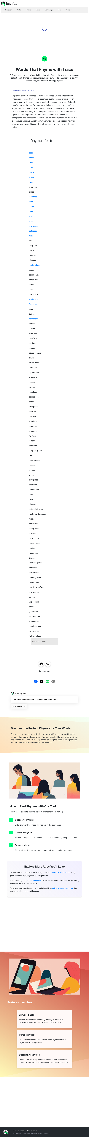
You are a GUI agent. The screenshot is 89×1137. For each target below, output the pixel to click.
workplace (33, 299)
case (31, 153)
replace (32, 236)
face (31, 162)
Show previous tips (19, 706)
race (31, 182)
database (33, 231)
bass (31, 211)
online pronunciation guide (62, 888)
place (31, 172)
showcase (33, 226)
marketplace (34, 265)
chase (31, 206)
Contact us (46, 1133)
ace (30, 216)
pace (31, 201)
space (31, 177)
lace (31, 221)
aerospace (33, 319)
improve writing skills (33, 880)
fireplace (33, 304)
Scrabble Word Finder (61, 873)
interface (33, 197)
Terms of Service (19, 1131)
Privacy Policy (32, 1131)
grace (31, 158)
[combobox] (44, 641)
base (31, 167)
